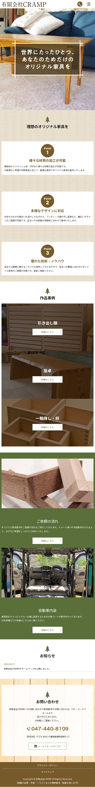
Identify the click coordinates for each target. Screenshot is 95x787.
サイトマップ (47, 771)
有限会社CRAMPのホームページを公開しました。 (27, 668)
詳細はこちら (47, 331)
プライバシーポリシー (47, 765)
